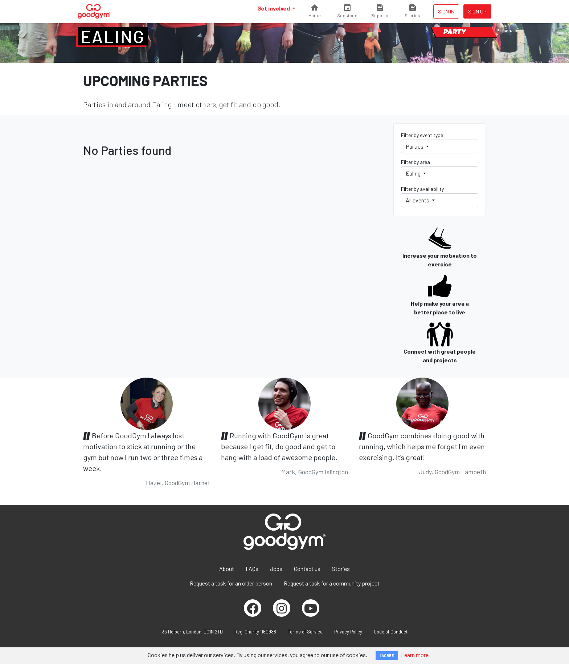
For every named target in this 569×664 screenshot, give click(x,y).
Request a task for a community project (332, 583)
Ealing (113, 36)
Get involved (274, 8)
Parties (415, 146)
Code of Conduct (391, 632)
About (226, 568)
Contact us (307, 568)
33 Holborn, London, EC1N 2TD (192, 632)
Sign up (477, 11)
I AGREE (387, 655)
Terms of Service (305, 632)
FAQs (252, 568)
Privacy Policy (348, 632)
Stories (341, 568)
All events (418, 200)
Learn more (415, 654)
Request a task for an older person (231, 583)
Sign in (446, 11)
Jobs (276, 568)
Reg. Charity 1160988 (255, 632)
